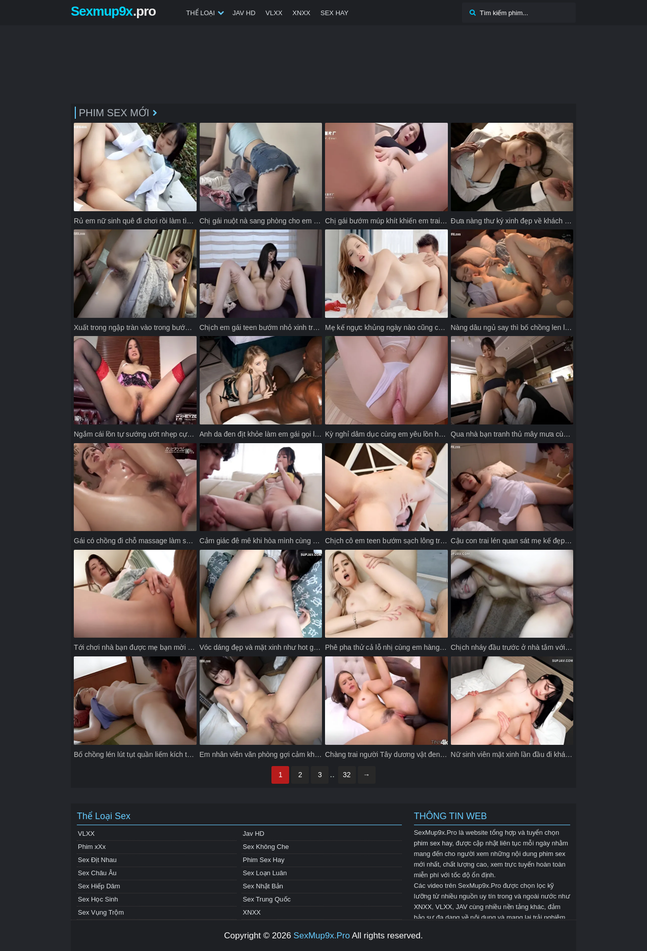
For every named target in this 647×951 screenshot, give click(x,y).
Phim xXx (92, 846)
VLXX (273, 13)
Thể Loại (200, 13)
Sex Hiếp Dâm (99, 886)
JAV (462, 907)
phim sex (552, 854)
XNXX (301, 13)
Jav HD (244, 13)
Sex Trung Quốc (267, 899)
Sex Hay (334, 13)
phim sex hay (433, 843)
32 (347, 775)
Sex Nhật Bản (263, 886)
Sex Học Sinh (98, 899)
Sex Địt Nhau (97, 860)
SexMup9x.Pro (322, 935)
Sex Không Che (266, 846)
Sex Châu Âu (97, 873)
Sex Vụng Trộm (101, 912)
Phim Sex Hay (263, 860)
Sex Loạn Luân (265, 873)
